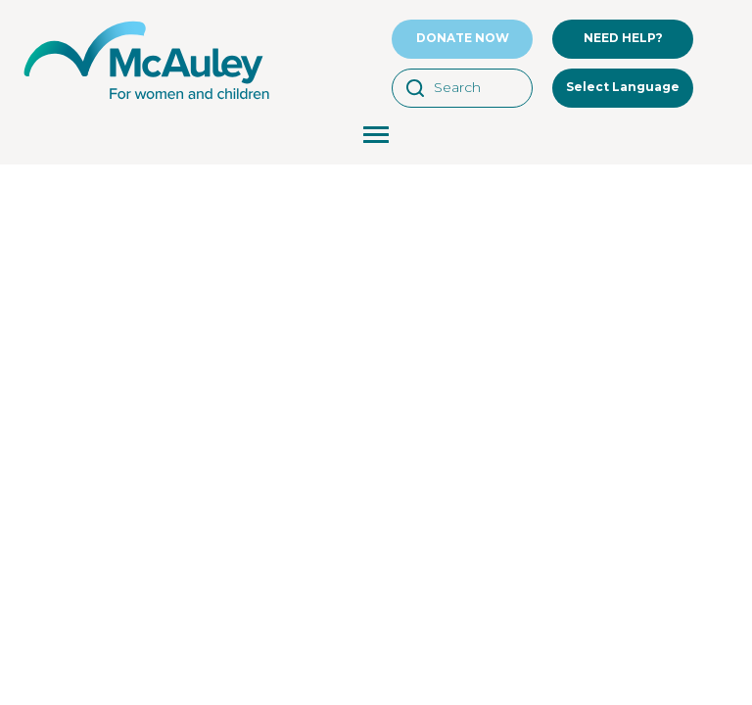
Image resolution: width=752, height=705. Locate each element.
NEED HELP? (623, 37)
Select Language (623, 86)
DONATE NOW (462, 37)
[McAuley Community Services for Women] (147, 100)
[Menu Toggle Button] (376, 137)
